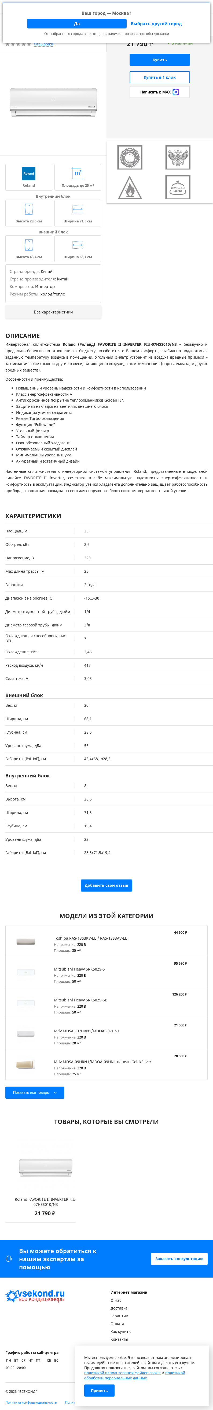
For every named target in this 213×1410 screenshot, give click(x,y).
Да (77, 24)
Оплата (117, 1323)
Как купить (121, 1331)
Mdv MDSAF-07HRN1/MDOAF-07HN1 (87, 1030)
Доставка (119, 1308)
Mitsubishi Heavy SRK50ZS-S (79, 969)
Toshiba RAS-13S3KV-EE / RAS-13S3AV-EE (90, 938)
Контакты (119, 1339)
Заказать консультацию (179, 1258)
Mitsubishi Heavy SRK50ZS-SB (80, 999)
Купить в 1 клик (160, 77)
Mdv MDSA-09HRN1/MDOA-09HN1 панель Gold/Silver (102, 1061)
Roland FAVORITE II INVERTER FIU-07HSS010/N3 (46, 1202)
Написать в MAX (159, 92)
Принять (99, 1390)
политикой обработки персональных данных (134, 1375)
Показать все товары (31, 1092)
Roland (29, 185)
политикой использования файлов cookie (122, 1372)
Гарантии (119, 1315)
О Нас (116, 1300)
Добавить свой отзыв (106, 885)
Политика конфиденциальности (31, 1402)
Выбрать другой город (156, 24)
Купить (160, 59)
